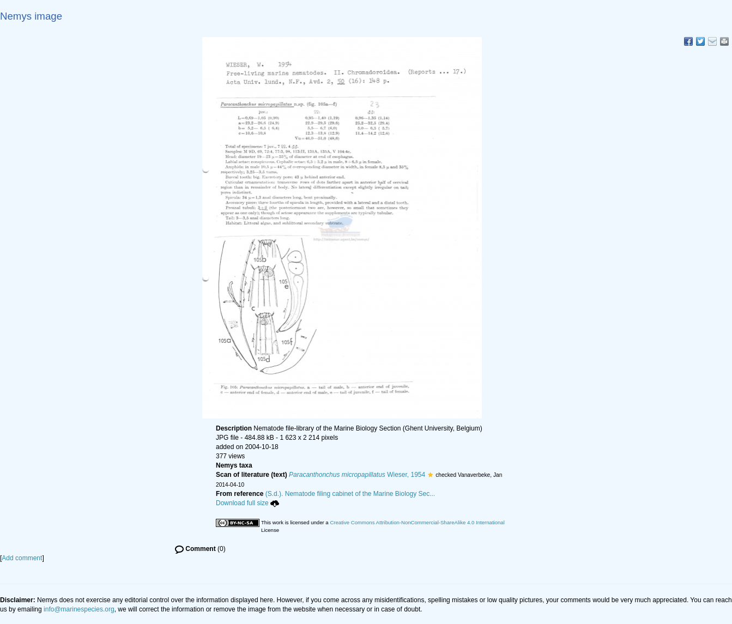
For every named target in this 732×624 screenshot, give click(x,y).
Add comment (22, 558)
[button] (430, 474)
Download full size (247, 503)
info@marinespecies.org (79, 609)
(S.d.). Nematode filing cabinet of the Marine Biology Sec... (350, 494)
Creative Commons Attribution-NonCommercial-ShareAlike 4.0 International (417, 522)
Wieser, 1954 (357, 474)
